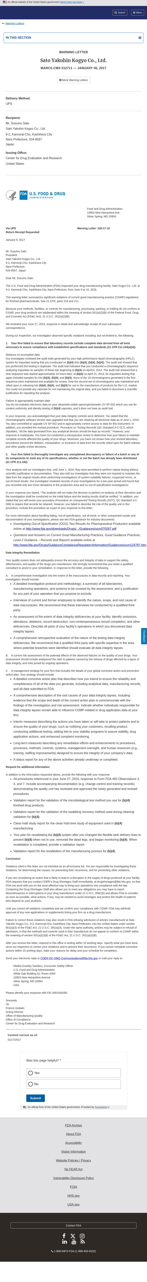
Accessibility (73, 1142)
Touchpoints (101, 1107)
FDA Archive (73, 1125)
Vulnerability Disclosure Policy (73, 1178)
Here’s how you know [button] (72, 2)
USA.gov (73, 1204)
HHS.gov (73, 1195)
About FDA (73, 1134)
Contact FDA (73, 1225)
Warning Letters (14, 23)
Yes (37, 1073)
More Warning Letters (73, 80)
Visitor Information (73, 1151)
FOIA (73, 1187)
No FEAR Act (73, 1169)
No (36, 1084)
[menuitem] (73, 1039)
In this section (18, 37)
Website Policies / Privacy (73, 1160)
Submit (35, 1098)
